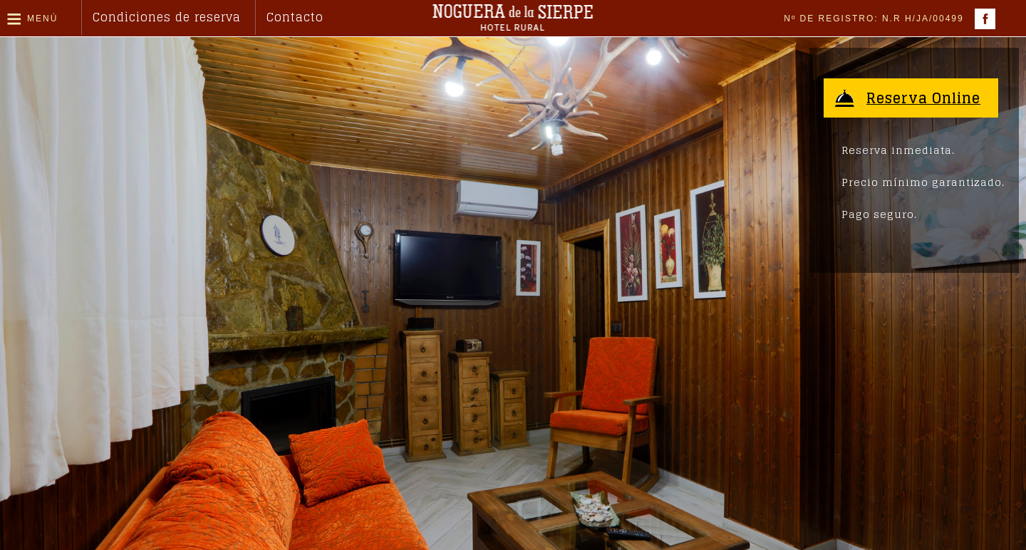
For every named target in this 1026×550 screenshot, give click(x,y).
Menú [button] (42, 19)
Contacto (294, 17)
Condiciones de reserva (167, 17)
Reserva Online (925, 98)
